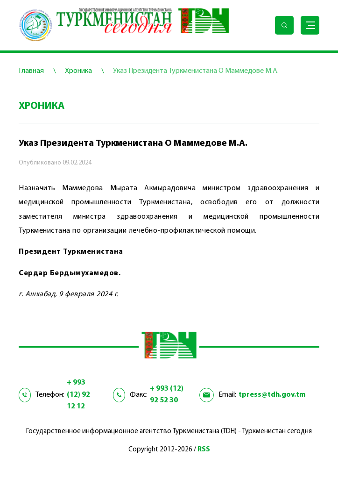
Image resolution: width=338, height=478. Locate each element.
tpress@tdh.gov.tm (272, 395)
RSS (203, 449)
